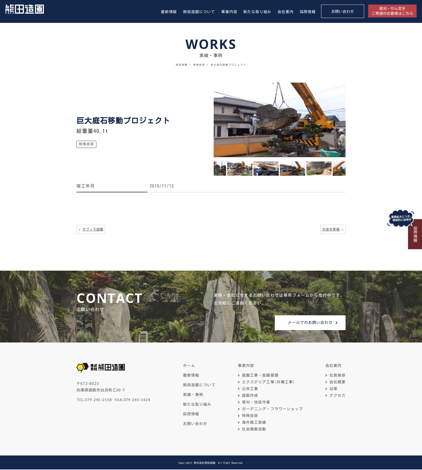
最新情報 (169, 12)
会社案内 (285, 12)
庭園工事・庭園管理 (260, 376)
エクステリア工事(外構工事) (268, 383)
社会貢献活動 (254, 430)
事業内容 (229, 12)
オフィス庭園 (93, 229)
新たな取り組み (257, 12)
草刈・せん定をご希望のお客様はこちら (392, 11)
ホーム (189, 366)
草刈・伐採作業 (256, 403)
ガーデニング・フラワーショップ (272, 410)
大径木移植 (330, 229)
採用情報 (308, 12)
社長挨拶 (337, 376)
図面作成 (250, 396)
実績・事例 (193, 395)
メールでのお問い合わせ (310, 323)
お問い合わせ (342, 11)
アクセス (337, 396)
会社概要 (337, 383)
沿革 (333, 389)
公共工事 (250, 389)
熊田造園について (199, 12)
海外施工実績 (254, 423)
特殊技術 (250, 416)
